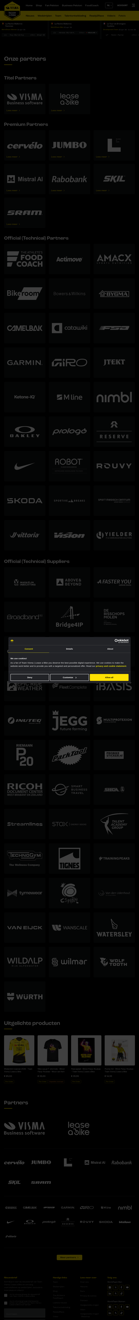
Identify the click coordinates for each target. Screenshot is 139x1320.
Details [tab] (69, 649)
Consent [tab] (29, 649)
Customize (69, 677)
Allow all (109, 677)
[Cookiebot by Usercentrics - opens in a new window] (117, 641)
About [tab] (110, 649)
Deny (29, 677)
